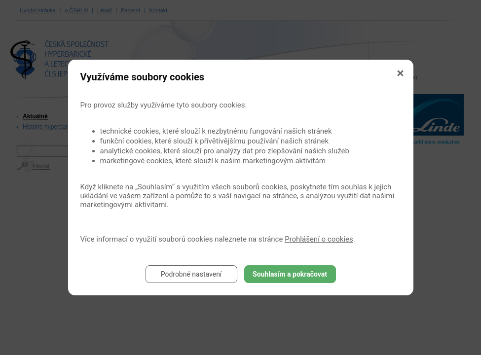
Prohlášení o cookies (319, 239)
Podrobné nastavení (191, 274)
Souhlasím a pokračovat (290, 274)
